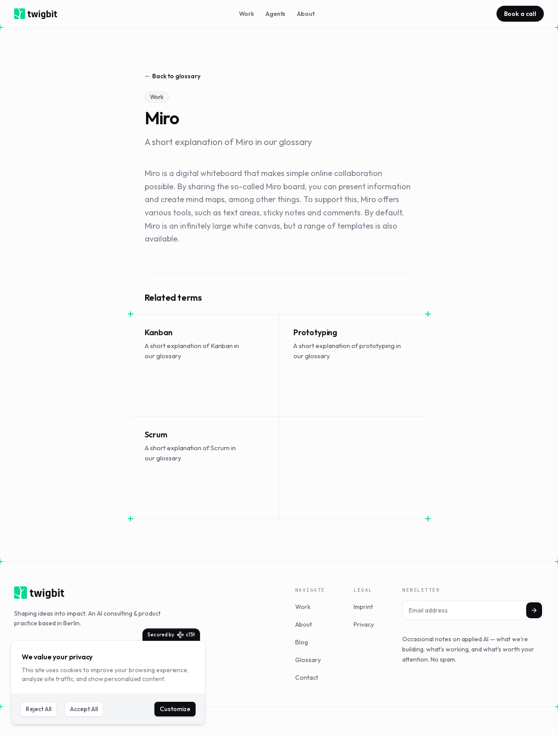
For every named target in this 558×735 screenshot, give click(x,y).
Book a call (520, 14)
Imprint (363, 607)
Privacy (364, 624)
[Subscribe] (534, 610)
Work (246, 14)
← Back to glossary (172, 76)
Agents (275, 14)
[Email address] (473, 610)
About (305, 14)
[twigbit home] (35, 13)
